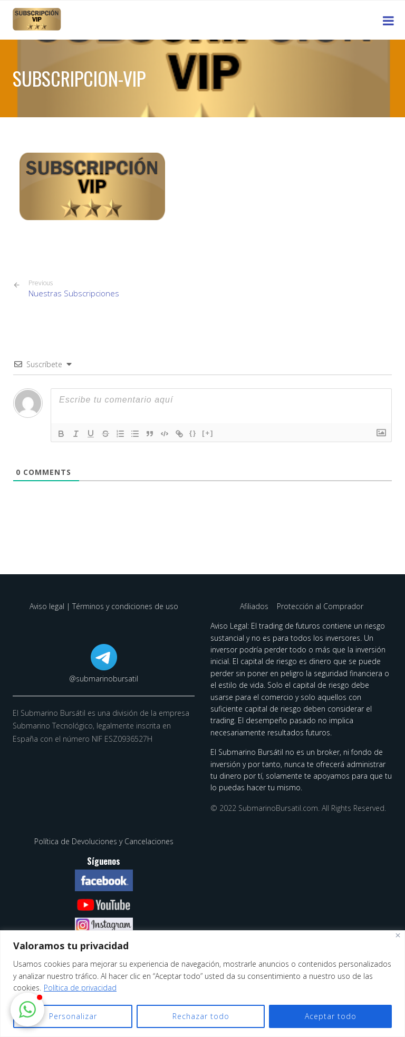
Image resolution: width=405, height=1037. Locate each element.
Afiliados (255, 606)
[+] (208, 433)
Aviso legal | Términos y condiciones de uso (104, 606)
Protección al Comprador (320, 606)
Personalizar (73, 1016)
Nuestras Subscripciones (73, 288)
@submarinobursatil (103, 679)
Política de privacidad (80, 988)
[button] (27, 1009)
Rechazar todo (200, 1016)
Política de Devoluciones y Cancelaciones (103, 841)
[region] (202, 983)
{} (193, 433)
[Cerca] (398, 935)
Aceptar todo (330, 1016)
